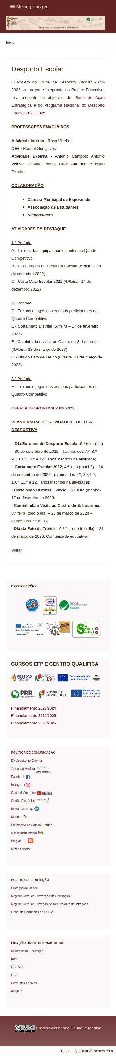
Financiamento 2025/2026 (33, 723)
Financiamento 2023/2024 (33, 708)
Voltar (16, 550)
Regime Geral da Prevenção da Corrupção (40, 896)
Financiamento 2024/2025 (33, 716)
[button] (30, 6)
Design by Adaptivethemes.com (87, 1051)
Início (10, 42)
